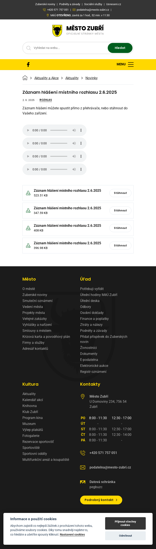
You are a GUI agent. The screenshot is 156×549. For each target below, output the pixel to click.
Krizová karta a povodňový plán (46, 337)
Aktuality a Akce (46, 78)
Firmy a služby (33, 343)
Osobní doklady (92, 313)
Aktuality (72, 78)
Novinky (91, 78)
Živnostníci (88, 348)
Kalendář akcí (32, 400)
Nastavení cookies (72, 534)
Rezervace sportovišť (38, 442)
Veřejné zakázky (34, 319)
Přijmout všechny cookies (125, 523)
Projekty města (33, 313)
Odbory (85, 307)
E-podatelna (89, 360)
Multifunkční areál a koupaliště (45, 460)
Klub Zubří (30, 412)
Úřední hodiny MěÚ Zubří (98, 295)
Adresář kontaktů (35, 349)
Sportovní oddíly (34, 454)
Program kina (32, 418)
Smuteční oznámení (37, 301)
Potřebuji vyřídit (92, 289)
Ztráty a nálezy (91, 325)
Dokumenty (88, 354)
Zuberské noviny (34, 295)
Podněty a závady (93, 331)
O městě (28, 289)
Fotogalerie (30, 436)
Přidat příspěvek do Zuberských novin (103, 339)
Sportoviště (31, 448)
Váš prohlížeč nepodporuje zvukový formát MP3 (54, 130)
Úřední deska (90, 301)
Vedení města (32, 307)
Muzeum (29, 424)
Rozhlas (46, 100)
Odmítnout (125, 535)
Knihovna (29, 406)
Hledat (120, 48)
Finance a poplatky (94, 319)
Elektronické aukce (94, 366)
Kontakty (90, 384)
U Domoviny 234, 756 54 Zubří (108, 401)
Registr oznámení (93, 372)
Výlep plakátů (32, 430)
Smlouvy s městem (36, 331)
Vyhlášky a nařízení (37, 325)
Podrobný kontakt (101, 500)
